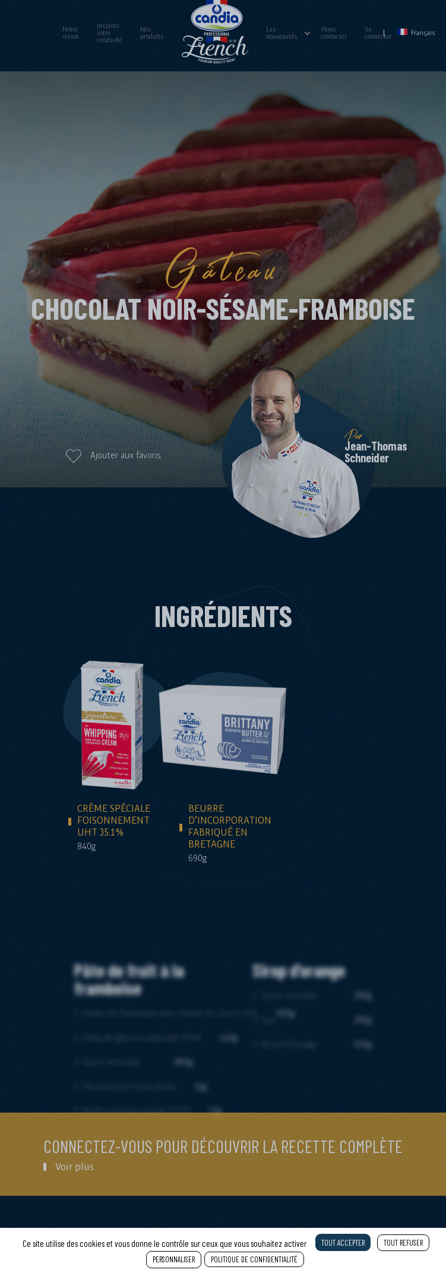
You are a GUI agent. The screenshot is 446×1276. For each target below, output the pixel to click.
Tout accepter (343, 1242)
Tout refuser (403, 1242)
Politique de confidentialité (254, 1259)
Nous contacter (334, 33)
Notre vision (70, 33)
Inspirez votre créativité (109, 32)
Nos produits (152, 33)
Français (416, 32)
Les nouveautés (282, 33)
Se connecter (378, 33)
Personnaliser (174, 1259)
